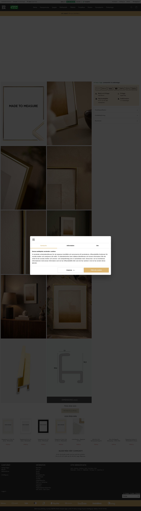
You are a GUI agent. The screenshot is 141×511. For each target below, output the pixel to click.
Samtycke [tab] (43, 245)
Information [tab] (70, 245)
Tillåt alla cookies (96, 270)
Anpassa (70, 270)
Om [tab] (97, 245)
